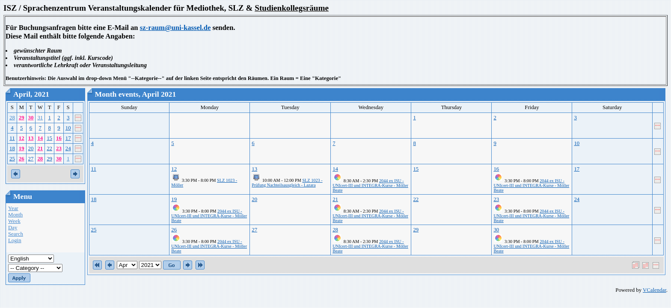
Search (15, 234)
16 (59, 138)
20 (31, 148)
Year (13, 208)
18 (12, 148)
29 (21, 118)
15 (49, 138)
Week (14, 221)
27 (31, 159)
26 (21, 159)
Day (12, 228)
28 (12, 118)
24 (68, 148)
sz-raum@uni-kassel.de (175, 28)
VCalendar (654, 290)
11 (12, 138)
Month (15, 215)
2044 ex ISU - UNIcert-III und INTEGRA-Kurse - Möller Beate (370, 185)
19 (21, 148)
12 (21, 138)
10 (68, 128)
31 (40, 118)
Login (14, 240)
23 (59, 148)
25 (12, 159)
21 (40, 148)
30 (31, 118)
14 (40, 138)
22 (49, 148)
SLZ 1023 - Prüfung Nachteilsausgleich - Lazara (287, 182)
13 (31, 138)
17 (68, 138)
